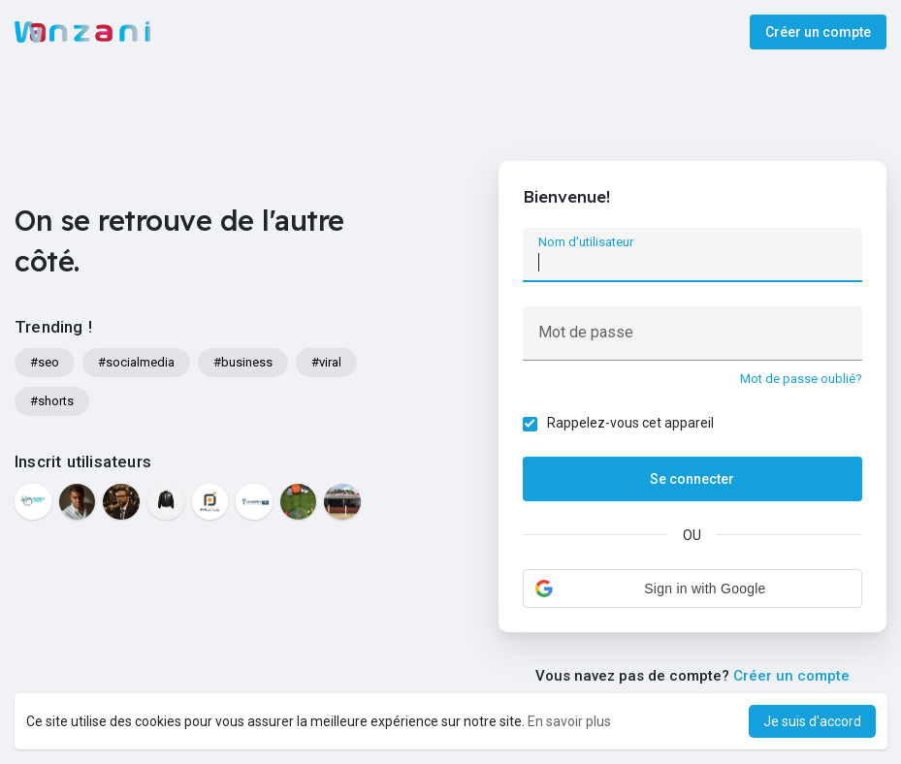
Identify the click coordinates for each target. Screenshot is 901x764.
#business (243, 362)
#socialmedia (136, 362)
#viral (326, 362)
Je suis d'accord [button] (812, 721)
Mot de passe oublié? (801, 378)
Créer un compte (818, 32)
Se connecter (692, 479)
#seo (44, 362)
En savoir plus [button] (569, 721)
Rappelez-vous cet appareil (630, 422)
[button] (692, 588)
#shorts (52, 401)
